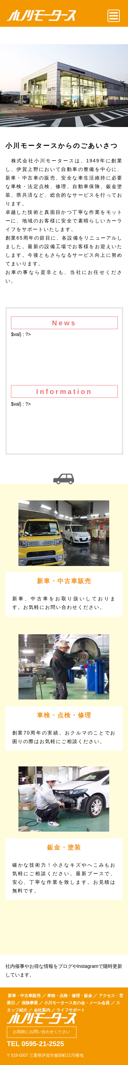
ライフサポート (70, 1010)
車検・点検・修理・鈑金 (69, 995)
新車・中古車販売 (24, 995)
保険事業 (30, 1002)
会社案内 (42, 1010)
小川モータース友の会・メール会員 (77, 1002)
